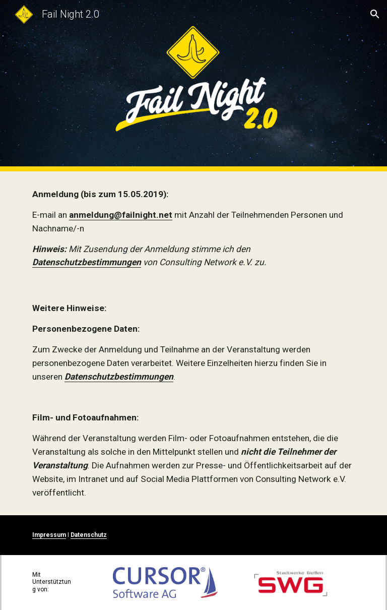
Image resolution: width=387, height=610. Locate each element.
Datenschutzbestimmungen (86, 262)
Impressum (49, 534)
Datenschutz (89, 534)
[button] (375, 14)
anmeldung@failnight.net (120, 215)
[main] (193, 228)
